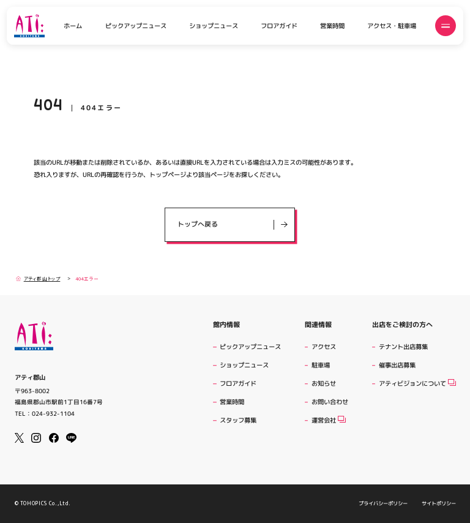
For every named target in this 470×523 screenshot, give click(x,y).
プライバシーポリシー (383, 503)
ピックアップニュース (135, 25)
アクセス (323, 346)
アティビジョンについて (417, 383)
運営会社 (328, 420)
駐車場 (320, 365)
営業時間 (332, 25)
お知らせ (323, 383)
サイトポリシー (438, 503)
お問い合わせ (329, 401)
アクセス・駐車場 (391, 25)
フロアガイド (279, 25)
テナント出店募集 (403, 346)
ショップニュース (213, 25)
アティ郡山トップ (38, 279)
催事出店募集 (397, 365)
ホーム (73, 25)
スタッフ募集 (238, 420)
